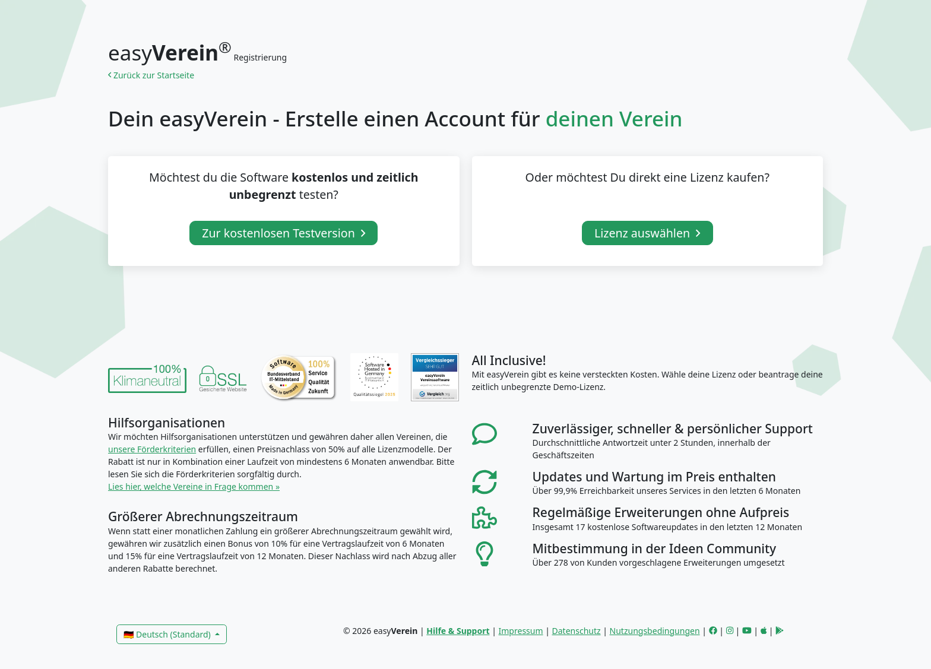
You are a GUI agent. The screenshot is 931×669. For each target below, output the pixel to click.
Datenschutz (576, 630)
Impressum (521, 630)
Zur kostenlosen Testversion (283, 233)
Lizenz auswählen (647, 233)
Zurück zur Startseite (153, 75)
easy (170, 52)
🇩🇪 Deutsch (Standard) (168, 634)
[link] (147, 377)
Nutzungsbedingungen (655, 630)
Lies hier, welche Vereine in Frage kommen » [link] (194, 486)
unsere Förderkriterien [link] (152, 449)
